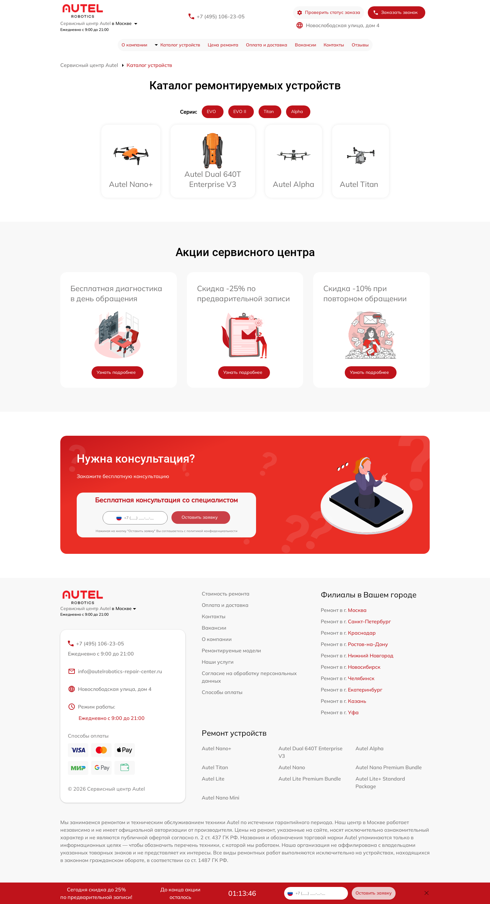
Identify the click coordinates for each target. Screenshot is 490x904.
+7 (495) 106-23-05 (221, 16)
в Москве (124, 23)
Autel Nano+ (216, 748)
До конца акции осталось (180, 893)
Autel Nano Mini (220, 797)
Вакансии (305, 45)
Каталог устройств (180, 45)
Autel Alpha (370, 748)
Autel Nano (291, 767)
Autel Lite (213, 778)
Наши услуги (218, 662)
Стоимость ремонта (225, 593)
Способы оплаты (222, 692)
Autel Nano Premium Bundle (389, 767)
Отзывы (360, 45)
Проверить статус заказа (328, 12)
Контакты (334, 45)
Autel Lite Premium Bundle (309, 778)
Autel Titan (215, 767)
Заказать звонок (395, 12)
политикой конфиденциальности (212, 531)
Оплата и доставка (266, 45)
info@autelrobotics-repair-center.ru (115, 671)
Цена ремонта (223, 45)
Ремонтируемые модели (231, 650)
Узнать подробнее (116, 372)
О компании (134, 45)
